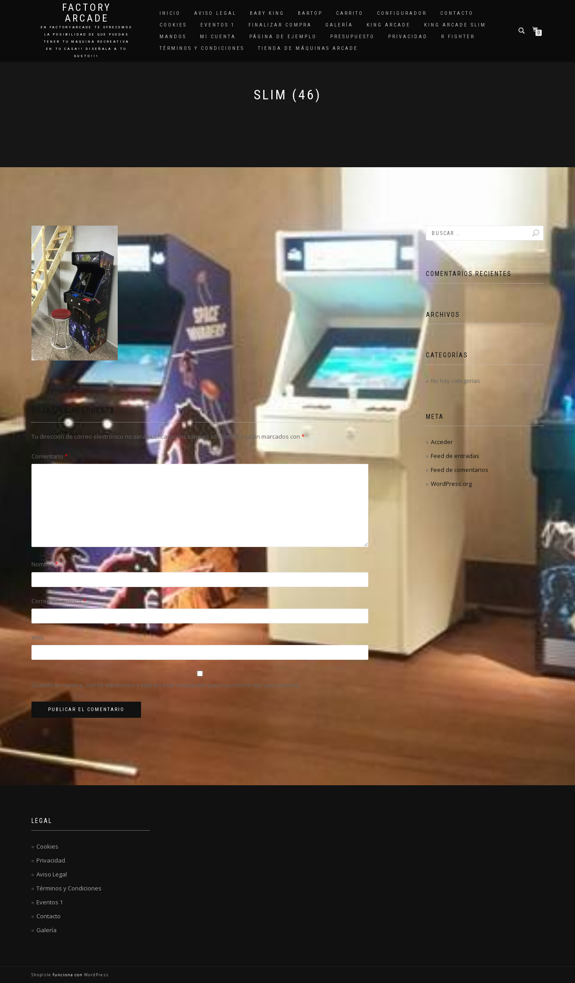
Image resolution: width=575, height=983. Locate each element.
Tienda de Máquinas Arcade (308, 48)
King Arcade (389, 25)
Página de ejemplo (283, 37)
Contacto (456, 13)
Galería (339, 25)
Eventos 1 (217, 25)
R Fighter (458, 37)
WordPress (96, 975)
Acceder (442, 442)
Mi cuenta (218, 37)
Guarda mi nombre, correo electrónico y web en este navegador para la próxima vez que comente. (166, 685)
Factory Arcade (86, 13)
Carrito (349, 13)
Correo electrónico (58, 601)
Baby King (267, 13)
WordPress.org (451, 484)
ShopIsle (42, 975)
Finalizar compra (280, 25)
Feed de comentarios (459, 470)
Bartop (310, 13)
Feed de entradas (455, 456)
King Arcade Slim (455, 25)
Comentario (49, 456)
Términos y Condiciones (201, 48)
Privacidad (408, 37)
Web (37, 637)
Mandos (172, 37)
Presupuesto (352, 37)
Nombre (44, 564)
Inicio (170, 13)
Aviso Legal (215, 13)
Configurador (402, 13)
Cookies (173, 25)
